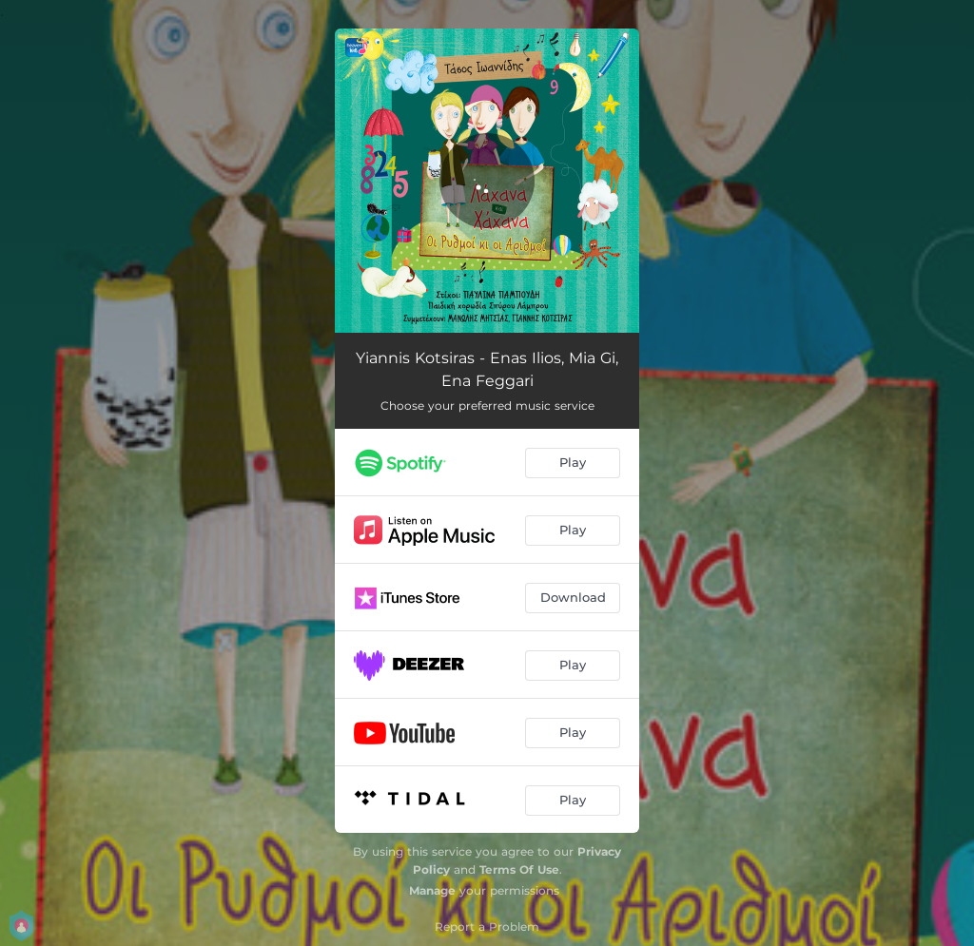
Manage (432, 890)
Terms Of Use (519, 869)
